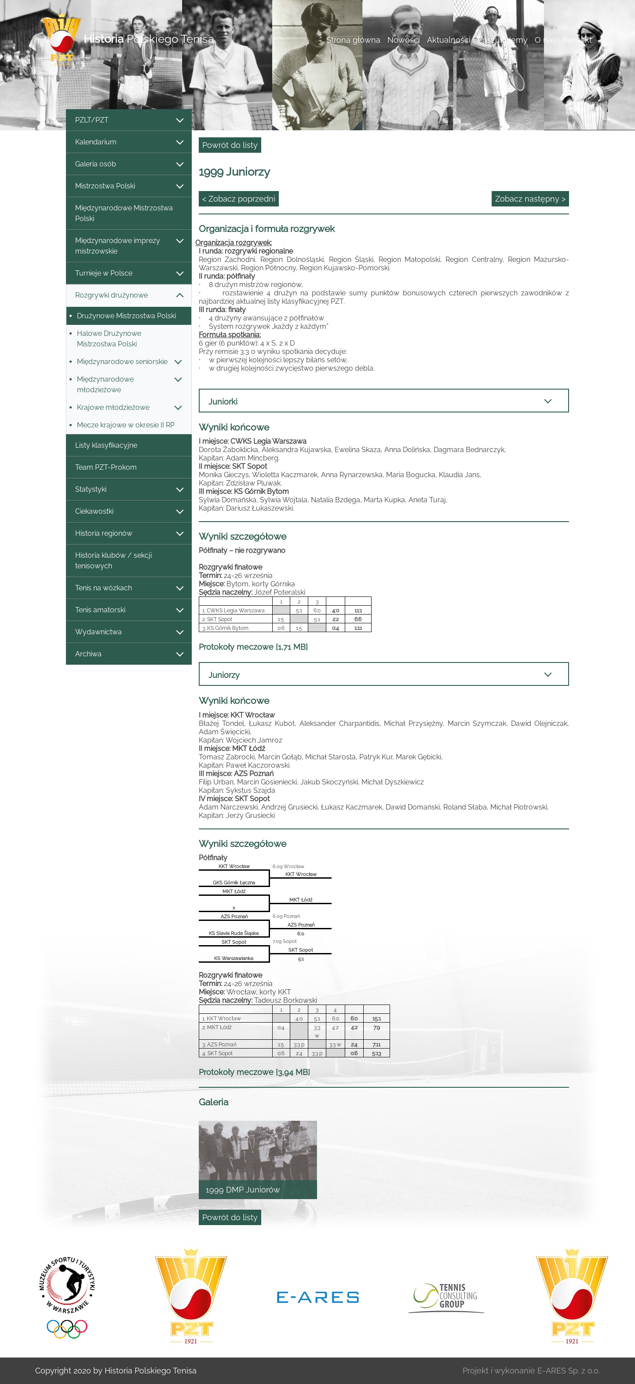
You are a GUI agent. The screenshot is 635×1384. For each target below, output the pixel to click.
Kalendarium (128, 142)
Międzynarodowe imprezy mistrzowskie (128, 245)
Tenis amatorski (128, 610)
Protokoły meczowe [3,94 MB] (254, 1072)
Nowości (403, 39)
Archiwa (128, 654)
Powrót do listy (230, 145)
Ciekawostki (128, 511)
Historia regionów (128, 533)
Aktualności (449, 39)
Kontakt (577, 39)
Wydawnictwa (128, 632)
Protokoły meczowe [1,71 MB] (253, 647)
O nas (545, 39)
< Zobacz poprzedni (238, 198)
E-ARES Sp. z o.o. (568, 1370)
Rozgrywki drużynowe (128, 295)
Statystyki (128, 489)
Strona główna (353, 39)
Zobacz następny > (530, 198)
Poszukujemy (503, 39)
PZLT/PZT (128, 120)
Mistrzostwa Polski (128, 186)
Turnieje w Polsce (128, 273)
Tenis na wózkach (128, 588)
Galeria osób (128, 164)
